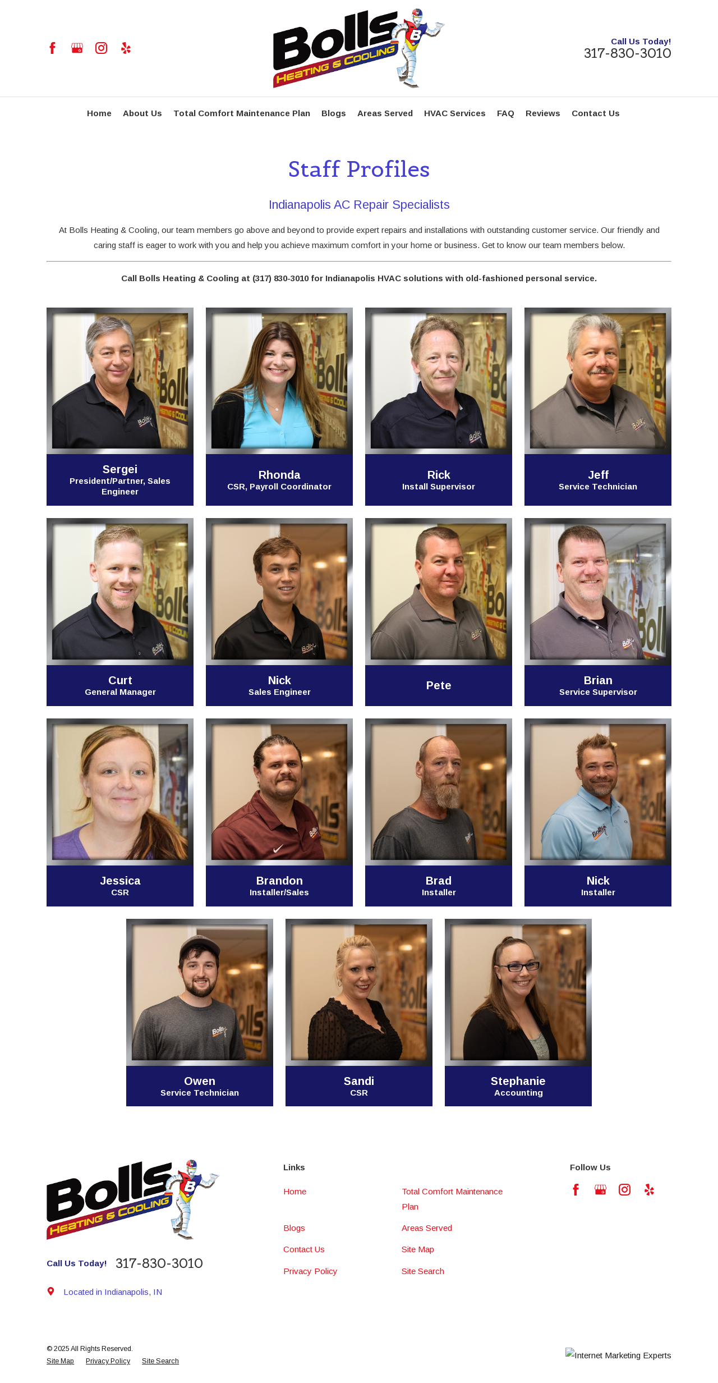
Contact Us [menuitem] (596, 113)
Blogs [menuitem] (333, 113)
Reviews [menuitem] (543, 113)
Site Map (418, 1249)
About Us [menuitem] (142, 113)
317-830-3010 (627, 53)
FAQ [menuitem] (505, 113)
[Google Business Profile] (77, 48)
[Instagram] (101, 48)
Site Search (423, 1271)
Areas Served (427, 1228)
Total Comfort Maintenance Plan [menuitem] (241, 113)
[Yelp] (126, 48)
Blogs (294, 1228)
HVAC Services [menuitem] (455, 113)
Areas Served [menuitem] (385, 113)
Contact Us (304, 1249)
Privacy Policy (310, 1271)
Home (294, 1191)
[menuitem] (60, 1361)
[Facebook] (52, 48)
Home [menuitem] (99, 113)
